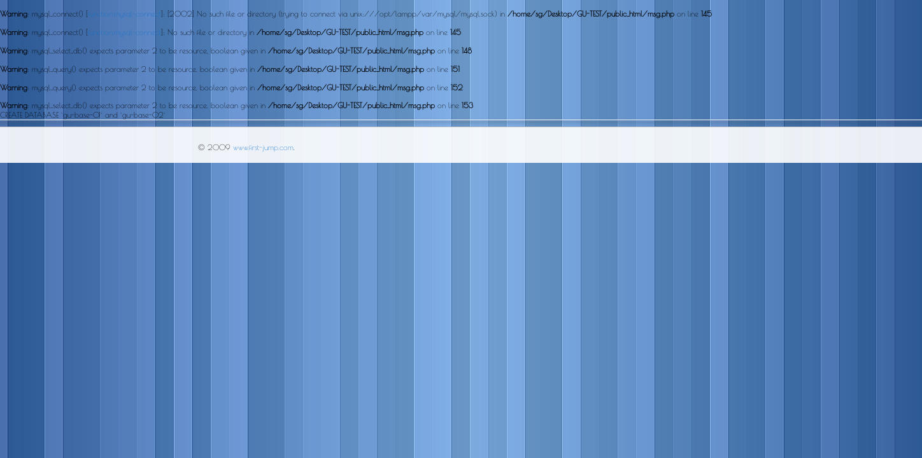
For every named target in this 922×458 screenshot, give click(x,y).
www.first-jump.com (263, 146)
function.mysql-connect (124, 13)
